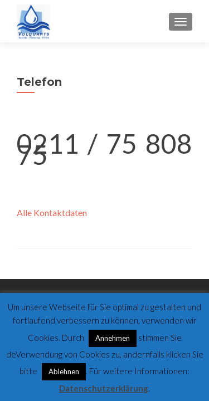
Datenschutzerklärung (103, 388)
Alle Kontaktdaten (52, 212)
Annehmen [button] (112, 338)
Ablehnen (63, 371)
